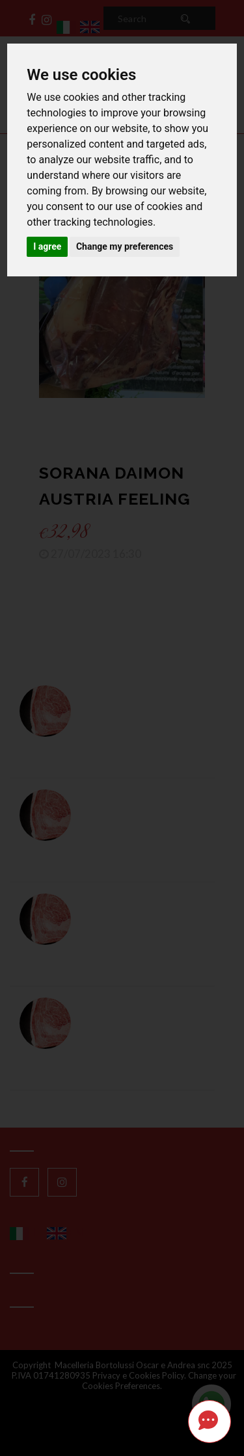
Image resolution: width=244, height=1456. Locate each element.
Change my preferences (124, 246)
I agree (47, 246)
